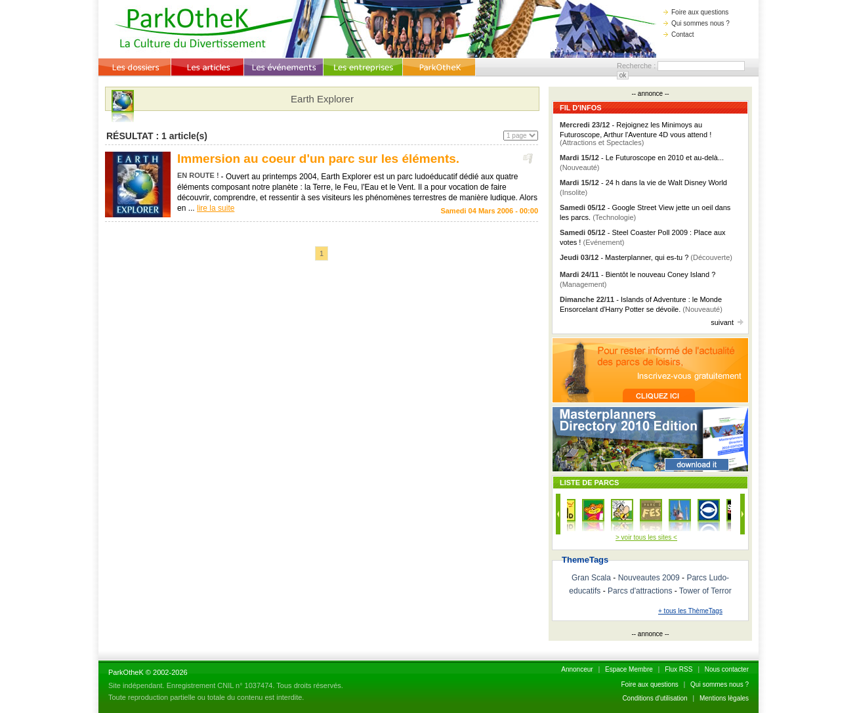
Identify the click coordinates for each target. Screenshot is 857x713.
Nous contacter (727, 669)
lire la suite (215, 208)
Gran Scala (591, 577)
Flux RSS (678, 669)
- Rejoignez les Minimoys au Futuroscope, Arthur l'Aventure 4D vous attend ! (635, 133)
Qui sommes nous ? (696, 23)
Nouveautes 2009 (649, 577)
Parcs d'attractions (640, 590)
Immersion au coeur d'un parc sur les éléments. (318, 158)
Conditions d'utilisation (654, 698)
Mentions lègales (724, 698)
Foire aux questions (695, 12)
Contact (678, 34)
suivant (727, 322)
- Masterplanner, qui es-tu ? (646, 257)
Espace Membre (629, 669)
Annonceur (577, 669)
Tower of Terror (705, 590)
